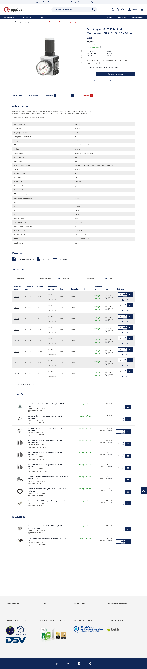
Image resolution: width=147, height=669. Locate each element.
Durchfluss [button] (90, 279)
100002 (16, 308)
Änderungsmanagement (49, 589)
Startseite (7, 22)
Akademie (122, 17)
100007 (16, 363)
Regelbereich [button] (20, 279)
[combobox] (72, 10)
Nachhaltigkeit (11, 582)
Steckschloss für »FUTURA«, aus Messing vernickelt (46, 501)
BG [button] (111, 279)
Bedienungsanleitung (25, 259)
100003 (16, 319)
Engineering (26, 17)
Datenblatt (46, 259)
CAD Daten (63, 259)
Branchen (40, 17)
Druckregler (36, 22)
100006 (16, 352)
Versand (108, 42)
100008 (16, 374)
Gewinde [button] (66, 279)
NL (144, 2)
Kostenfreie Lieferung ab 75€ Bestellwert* (104, 67)
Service (109, 17)
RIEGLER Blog (11, 579)
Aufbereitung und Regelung (21, 22)
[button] (135, 9)
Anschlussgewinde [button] (45, 279)
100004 (16, 330)
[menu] (50, 17)
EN (141, 2)
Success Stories (137, 17)
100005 (16, 341)
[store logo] (27, 9)
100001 (16, 297)
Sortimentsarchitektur (14, 589)
